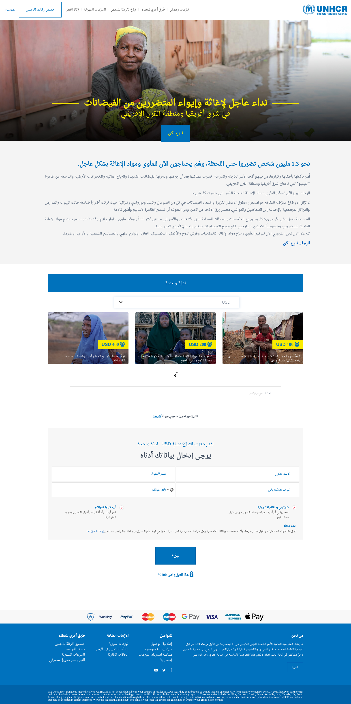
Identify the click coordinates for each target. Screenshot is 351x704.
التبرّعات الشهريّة (95, 10)
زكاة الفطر (72, 10)
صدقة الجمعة (75, 649)
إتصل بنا (166, 660)
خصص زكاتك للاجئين (40, 10)
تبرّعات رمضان (179, 10)
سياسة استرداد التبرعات (155, 655)
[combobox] (170, 490)
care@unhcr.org (95, 531)
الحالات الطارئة (117, 655)
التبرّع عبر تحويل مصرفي (67, 660)
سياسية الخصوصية (158, 649)
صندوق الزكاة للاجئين (70, 644)
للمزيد (295, 667)
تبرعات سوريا (118, 644)
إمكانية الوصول (161, 644)
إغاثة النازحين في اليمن (112, 649)
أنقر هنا (157, 416)
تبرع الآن (175, 133)
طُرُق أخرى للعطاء (153, 10)
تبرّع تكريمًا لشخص (123, 10)
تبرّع (175, 555)
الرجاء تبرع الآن (296, 243)
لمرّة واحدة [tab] (175, 283)
